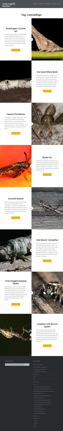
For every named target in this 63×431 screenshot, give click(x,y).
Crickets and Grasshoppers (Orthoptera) (42, 402)
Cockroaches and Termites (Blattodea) (41, 400)
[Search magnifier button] (28, 364)
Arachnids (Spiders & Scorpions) (39, 367)
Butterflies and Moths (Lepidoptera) (41, 395)
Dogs (35, 420)
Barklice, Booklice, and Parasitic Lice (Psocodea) (43, 391)
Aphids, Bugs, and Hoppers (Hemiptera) (42, 389)
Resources (48, 3)
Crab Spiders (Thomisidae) (39, 369)
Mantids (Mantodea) (38, 411)
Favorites (41, 3)
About (59, 3)
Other (34, 425)
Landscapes (35, 415)
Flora (34, 379)
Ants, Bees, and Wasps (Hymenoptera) (41, 386)
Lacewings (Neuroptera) (39, 408)
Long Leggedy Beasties (8, 4)
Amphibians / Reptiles (37, 364)
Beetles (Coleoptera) (38, 393)
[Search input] (15, 364)
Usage (54, 3)
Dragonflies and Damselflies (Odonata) (42, 404)
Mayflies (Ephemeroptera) (39, 413)
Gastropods (35, 382)
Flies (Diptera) (37, 406)
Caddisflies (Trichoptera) (39, 397)
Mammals (35, 418)
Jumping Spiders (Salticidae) (39, 371)
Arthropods (35, 374)
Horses (35, 423)
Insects (34, 384)
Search (35, 3)
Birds (34, 376)
